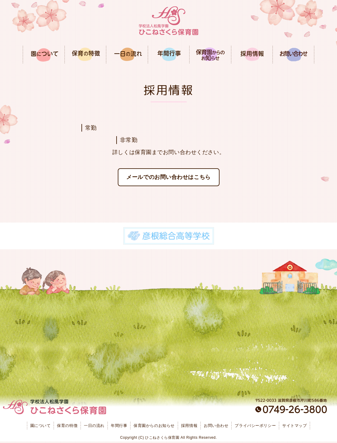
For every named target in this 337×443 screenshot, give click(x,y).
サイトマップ (294, 425)
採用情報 (189, 425)
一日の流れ (94, 425)
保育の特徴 (67, 425)
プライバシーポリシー (255, 425)
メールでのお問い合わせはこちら (168, 177)
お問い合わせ (216, 425)
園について (40, 425)
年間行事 (119, 425)
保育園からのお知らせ (154, 425)
